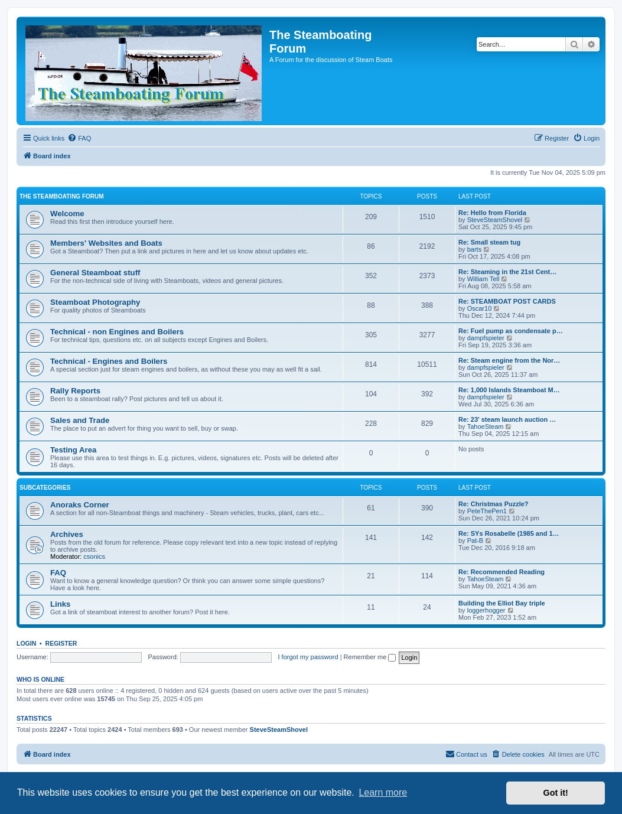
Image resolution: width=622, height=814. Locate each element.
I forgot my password (308, 656)
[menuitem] (79, 138)
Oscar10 (479, 308)
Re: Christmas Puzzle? (493, 503)
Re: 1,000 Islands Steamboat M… (509, 389)
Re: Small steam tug (489, 242)
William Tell (483, 278)
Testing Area (73, 449)
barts (474, 249)
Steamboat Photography (95, 302)
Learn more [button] (383, 792)
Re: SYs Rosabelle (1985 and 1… (508, 533)
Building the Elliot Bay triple (501, 603)
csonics (94, 556)
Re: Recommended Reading (501, 571)
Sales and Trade (79, 420)
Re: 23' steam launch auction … (507, 419)
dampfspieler (485, 337)
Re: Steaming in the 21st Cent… (507, 271)
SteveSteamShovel (495, 219)
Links (60, 604)
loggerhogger (486, 610)
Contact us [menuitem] (466, 754)
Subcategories (45, 487)
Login (26, 643)
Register (61, 643)
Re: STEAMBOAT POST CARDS (507, 301)
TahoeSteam (485, 426)
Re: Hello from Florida (492, 212)
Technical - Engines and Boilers (108, 361)
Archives (66, 534)
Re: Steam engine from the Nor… (509, 360)
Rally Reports (75, 390)
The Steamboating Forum (61, 196)
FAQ (58, 572)
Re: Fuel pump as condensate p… (510, 330)
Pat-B (475, 540)
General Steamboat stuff (95, 272)
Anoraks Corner (79, 504)
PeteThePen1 (487, 511)
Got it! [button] (555, 792)
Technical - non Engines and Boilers (117, 331)
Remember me (370, 656)
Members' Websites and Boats (106, 243)
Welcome (67, 213)
